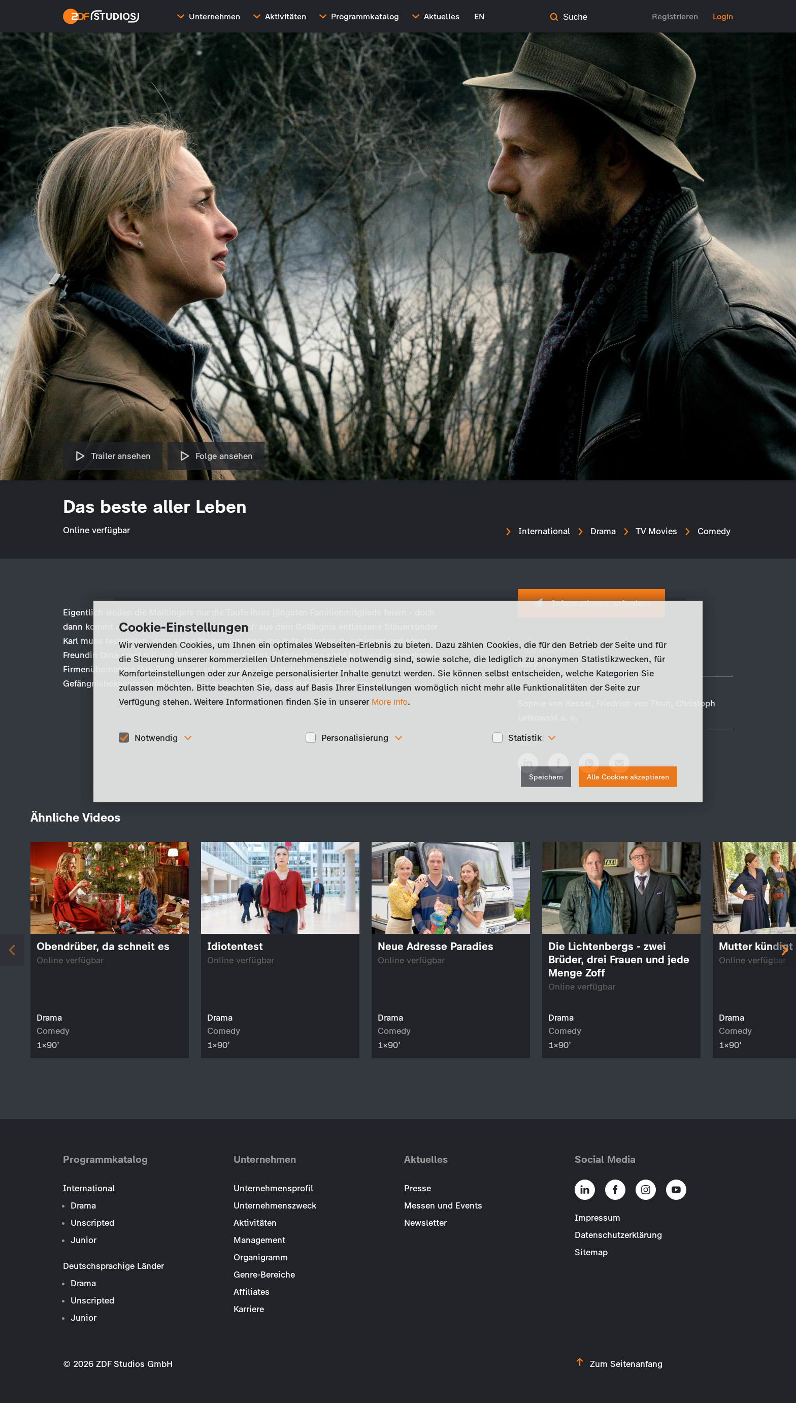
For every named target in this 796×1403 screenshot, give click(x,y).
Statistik (525, 737)
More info (390, 701)
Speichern (546, 777)
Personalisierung (354, 737)
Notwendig (156, 737)
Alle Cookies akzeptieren (628, 777)
